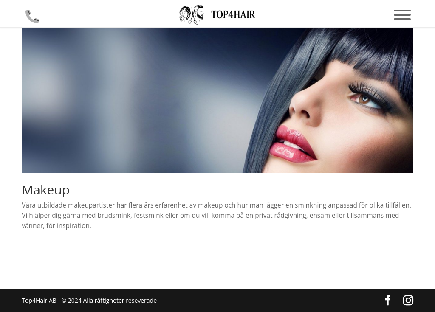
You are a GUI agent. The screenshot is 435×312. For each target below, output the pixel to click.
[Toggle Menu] (402, 15)
